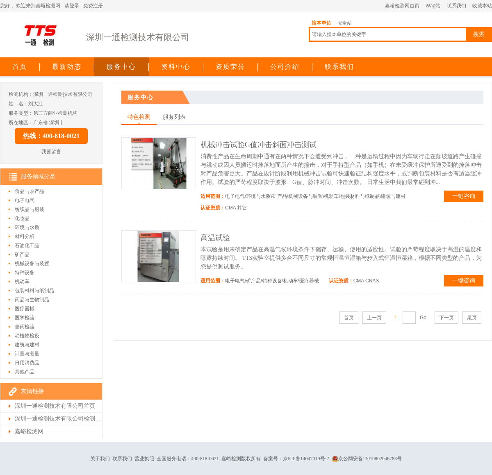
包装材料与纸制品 (34, 290)
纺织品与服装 (29, 209)
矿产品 (22, 254)
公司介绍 (285, 66)
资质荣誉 (230, 66)
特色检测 (139, 117)
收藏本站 (482, 6)
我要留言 (51, 152)
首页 (19, 66)
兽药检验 (24, 327)
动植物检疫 (27, 336)
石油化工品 (27, 245)
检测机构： (21, 94)
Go (423, 317)
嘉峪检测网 (29, 431)
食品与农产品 (29, 191)
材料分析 (24, 236)
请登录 (71, 6)
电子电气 (24, 200)
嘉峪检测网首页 (402, 6)
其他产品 (24, 372)
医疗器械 (24, 308)
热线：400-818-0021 (51, 135)
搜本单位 (321, 23)
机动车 (22, 281)
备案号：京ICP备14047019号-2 (296, 458)
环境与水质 (27, 227)
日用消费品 (27, 363)
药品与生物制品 (32, 299)
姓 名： (18, 104)
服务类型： (21, 113)
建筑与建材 (27, 345)
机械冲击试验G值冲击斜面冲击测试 (258, 145)
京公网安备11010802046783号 (367, 458)
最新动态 (67, 66)
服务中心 (121, 66)
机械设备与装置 (32, 263)
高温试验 (215, 238)
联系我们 (456, 6)
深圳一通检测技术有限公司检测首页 (58, 419)
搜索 (479, 34)
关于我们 (100, 458)
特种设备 (24, 272)
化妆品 (22, 218)
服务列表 (174, 117)
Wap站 (433, 6)
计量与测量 (27, 354)
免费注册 (93, 6)
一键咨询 (463, 196)
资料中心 (176, 66)
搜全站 (344, 23)
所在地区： (21, 122)
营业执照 (144, 458)
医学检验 (24, 317)
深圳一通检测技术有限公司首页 (55, 406)
